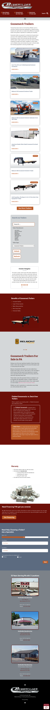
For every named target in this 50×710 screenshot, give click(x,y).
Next (45, 562)
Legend (16, 237)
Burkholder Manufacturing (25, 597)
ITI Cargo (16, 236)
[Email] (17, 557)
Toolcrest (16, 240)
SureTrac (16, 238)
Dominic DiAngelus (24, 269)
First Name (4, 540)
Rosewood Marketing (31, 696)
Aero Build (16, 230)
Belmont (16, 232)
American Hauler (18, 231)
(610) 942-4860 (26, 640)
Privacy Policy (25, 699)
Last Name (4, 547)
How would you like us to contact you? (10, 555)
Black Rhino (17, 233)
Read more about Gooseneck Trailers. (27, 382)
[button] (25, 19)
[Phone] (2, 556)
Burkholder (17, 234)
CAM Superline (17, 235)
